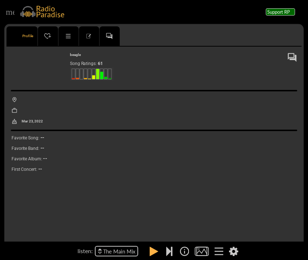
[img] (184, 251)
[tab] (22, 36)
